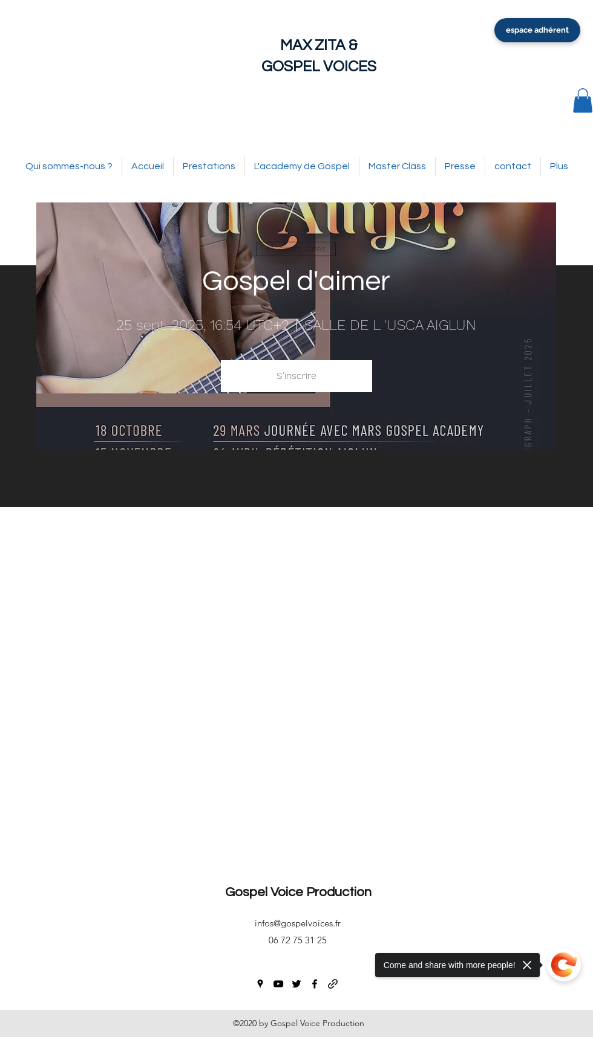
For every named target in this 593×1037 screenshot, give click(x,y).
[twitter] (296, 984)
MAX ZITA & (319, 45)
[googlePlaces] (260, 984)
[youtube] (278, 984)
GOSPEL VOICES (318, 66)
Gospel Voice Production (298, 892)
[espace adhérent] (537, 30)
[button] (582, 100)
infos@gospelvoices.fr (298, 923)
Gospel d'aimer (296, 281)
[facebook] (315, 984)
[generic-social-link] (333, 984)
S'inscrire (296, 375)
